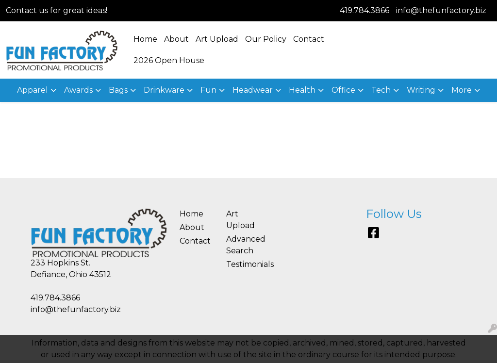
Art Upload (217, 39)
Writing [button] (421, 90)
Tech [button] (381, 90)
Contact (308, 39)
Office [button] (343, 90)
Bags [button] (118, 90)
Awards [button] (78, 90)
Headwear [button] (252, 90)
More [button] (461, 90)
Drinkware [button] (164, 90)
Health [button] (302, 90)
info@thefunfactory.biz (441, 10)
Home (145, 39)
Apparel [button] (32, 90)
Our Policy (265, 39)
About (176, 39)
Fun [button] (208, 90)
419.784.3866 (364, 10)
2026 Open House (168, 60)
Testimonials (243, 264)
